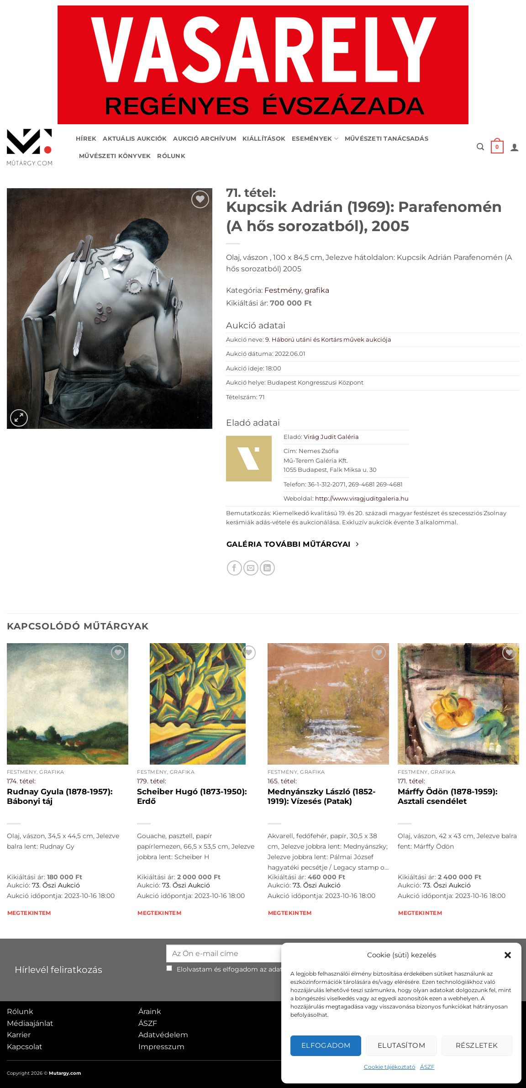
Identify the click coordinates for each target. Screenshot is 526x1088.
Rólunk (171, 156)
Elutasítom (402, 1045)
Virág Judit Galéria (331, 436)
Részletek (477, 1045)
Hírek (86, 138)
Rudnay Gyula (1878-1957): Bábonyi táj (59, 796)
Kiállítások (263, 138)
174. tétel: (21, 781)
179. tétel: (151, 781)
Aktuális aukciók (135, 138)
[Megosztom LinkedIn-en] (267, 568)
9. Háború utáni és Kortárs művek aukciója (328, 339)
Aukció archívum (204, 138)
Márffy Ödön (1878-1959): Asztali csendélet (447, 796)
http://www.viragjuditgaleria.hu (362, 498)
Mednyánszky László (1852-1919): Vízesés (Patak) (322, 796)
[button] (507, 955)
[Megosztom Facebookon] (234, 568)
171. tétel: (411, 781)
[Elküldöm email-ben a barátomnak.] (250, 568)
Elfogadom (326, 1045)
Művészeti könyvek (115, 156)
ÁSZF (427, 1066)
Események (315, 138)
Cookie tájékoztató (390, 1066)
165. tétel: (282, 781)
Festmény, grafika (296, 290)
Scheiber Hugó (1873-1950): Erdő (192, 796)
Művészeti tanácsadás (386, 138)
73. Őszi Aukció (56, 885)
